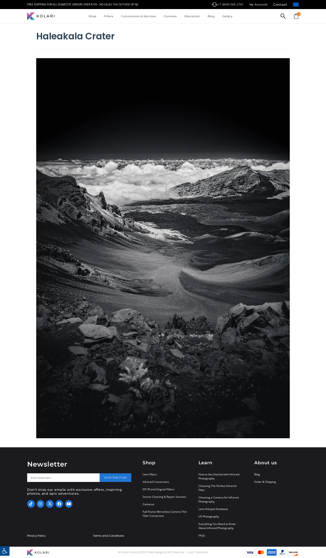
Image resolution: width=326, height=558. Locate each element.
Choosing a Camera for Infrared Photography (219, 499)
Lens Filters (150, 474)
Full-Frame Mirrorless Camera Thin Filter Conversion (165, 514)
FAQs (202, 535)
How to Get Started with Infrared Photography (219, 476)
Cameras (170, 16)
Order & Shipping (265, 482)
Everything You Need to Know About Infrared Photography (217, 526)
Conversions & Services (138, 16)
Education (192, 16)
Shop (92, 16)
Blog (211, 16)
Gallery (227, 16)
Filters (108, 16)
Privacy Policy (36, 536)
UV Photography (209, 516)
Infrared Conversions (156, 482)
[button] (5, 551)
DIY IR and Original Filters (158, 489)
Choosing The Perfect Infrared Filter (217, 488)
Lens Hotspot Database (213, 509)
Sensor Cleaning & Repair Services (164, 497)
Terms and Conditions (108, 536)
